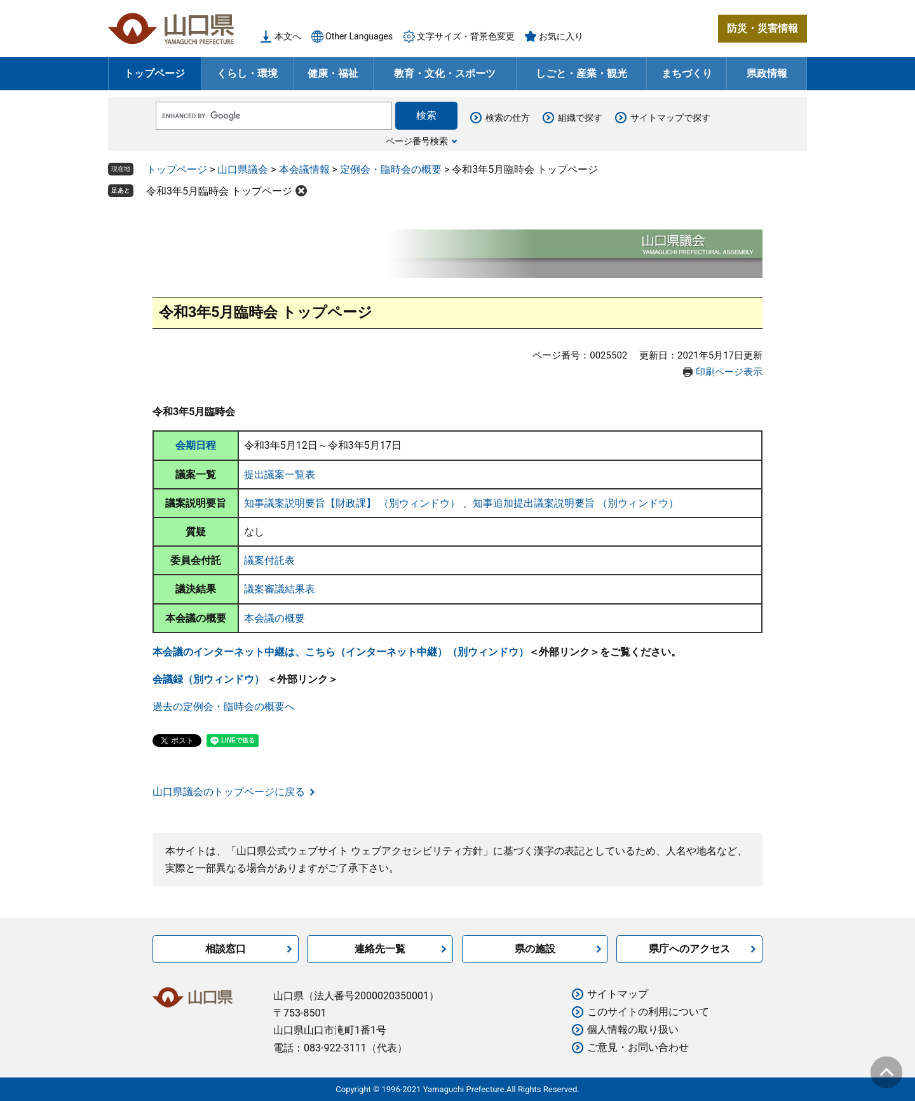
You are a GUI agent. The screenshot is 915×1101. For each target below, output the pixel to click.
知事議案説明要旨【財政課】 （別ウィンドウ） (353, 503)
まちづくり (686, 73)
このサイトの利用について (648, 1012)
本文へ (287, 36)
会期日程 (195, 445)
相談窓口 (225, 949)
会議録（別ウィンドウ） (209, 679)
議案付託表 (269, 560)
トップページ (154, 73)
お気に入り (561, 36)
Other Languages (359, 36)
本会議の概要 (274, 618)
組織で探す (580, 118)
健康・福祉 (333, 73)
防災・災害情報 (762, 28)
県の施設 (535, 949)
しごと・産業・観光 (581, 73)
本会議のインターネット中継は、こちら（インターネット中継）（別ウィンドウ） (340, 652)
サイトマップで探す (670, 118)
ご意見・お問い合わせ (638, 1047)
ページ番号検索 (417, 141)
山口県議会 (242, 169)
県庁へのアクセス (689, 949)
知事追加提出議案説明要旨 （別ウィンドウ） (576, 503)
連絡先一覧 (380, 949)
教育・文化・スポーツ (445, 73)
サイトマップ (617, 994)
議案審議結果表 (279, 589)
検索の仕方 (507, 118)
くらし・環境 (247, 73)
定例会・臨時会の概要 (391, 169)
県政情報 (767, 73)
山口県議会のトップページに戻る (228, 792)
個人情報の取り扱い (633, 1029)
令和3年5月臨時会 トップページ (219, 191)
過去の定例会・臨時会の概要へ (223, 707)
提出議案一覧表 (279, 474)
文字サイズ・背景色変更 (466, 36)
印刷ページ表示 (729, 372)
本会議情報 (304, 169)
